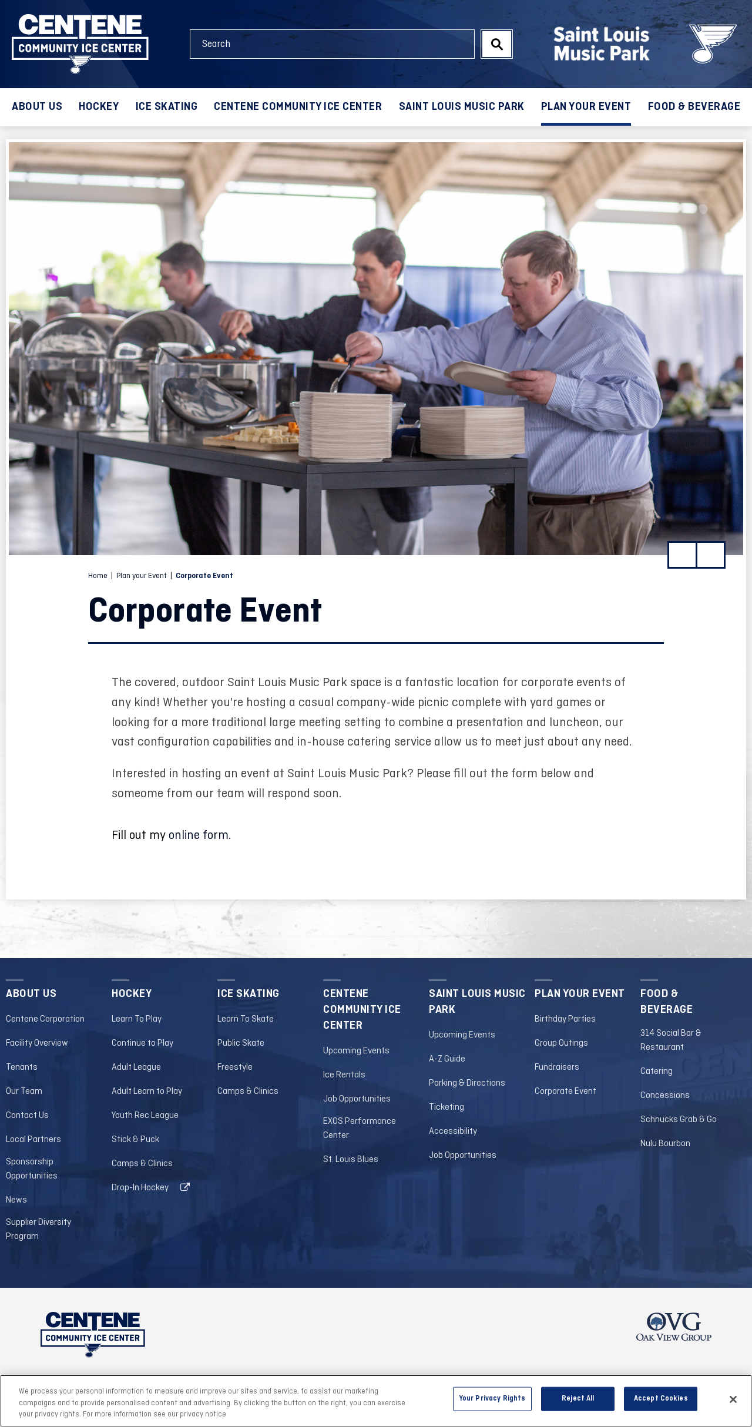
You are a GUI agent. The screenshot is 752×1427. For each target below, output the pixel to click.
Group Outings (561, 1043)
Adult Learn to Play (147, 1091)
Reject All (578, 1398)
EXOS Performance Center (359, 1128)
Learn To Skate (245, 1019)
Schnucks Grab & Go (678, 1120)
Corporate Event (565, 1091)
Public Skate (240, 1043)
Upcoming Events (356, 1051)
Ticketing (446, 1107)
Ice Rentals (344, 1075)
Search (496, 44)
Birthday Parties (565, 1019)
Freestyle (235, 1067)
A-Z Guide (447, 1059)
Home (98, 576)
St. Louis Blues (350, 1160)
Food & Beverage (694, 107)
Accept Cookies (661, 1398)
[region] (376, 1401)
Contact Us (27, 1116)
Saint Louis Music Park (462, 107)
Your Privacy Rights (492, 1398)
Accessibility (453, 1131)
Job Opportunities (357, 1099)
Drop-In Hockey (140, 1188)
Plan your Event (586, 107)
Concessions (665, 1096)
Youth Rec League (145, 1116)
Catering (656, 1071)
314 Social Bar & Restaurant (670, 1040)
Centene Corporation (45, 1019)
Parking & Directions (467, 1083)
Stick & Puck (135, 1140)
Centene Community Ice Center (298, 107)
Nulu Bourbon (665, 1144)
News (16, 1200)
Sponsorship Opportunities (32, 1169)
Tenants (22, 1067)
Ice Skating (167, 107)
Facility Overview (37, 1043)
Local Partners (33, 1140)
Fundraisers (557, 1067)
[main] (376, 542)
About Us (37, 107)
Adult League (136, 1067)
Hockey (99, 107)
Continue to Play (142, 1043)
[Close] (733, 1399)
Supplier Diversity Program (38, 1230)
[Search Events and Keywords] (332, 44)
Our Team (24, 1091)
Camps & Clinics (142, 1164)
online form (199, 836)
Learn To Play (137, 1019)
